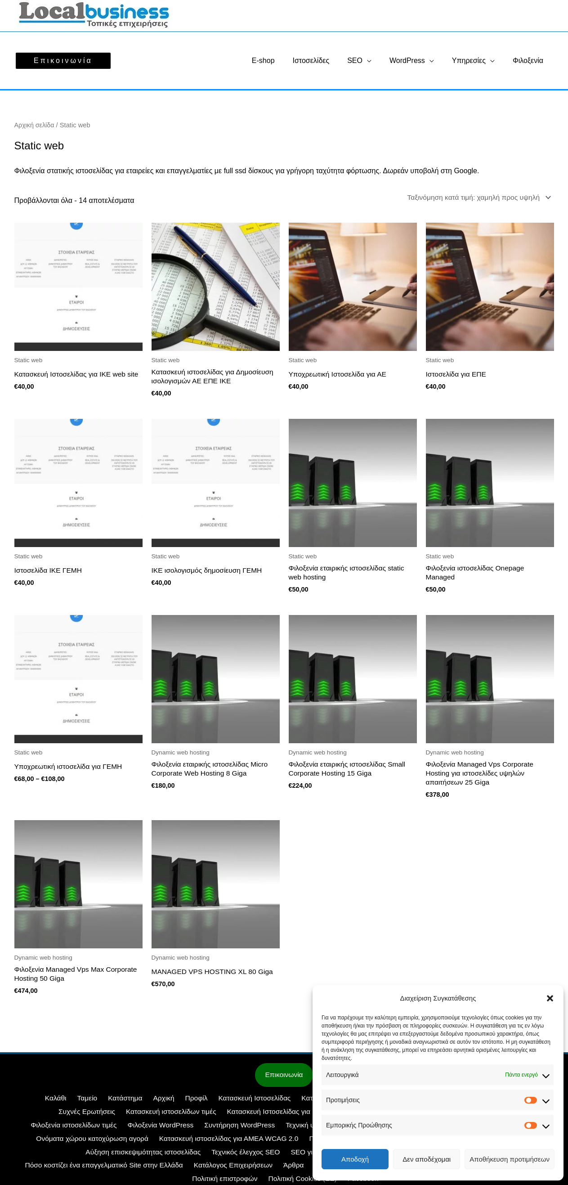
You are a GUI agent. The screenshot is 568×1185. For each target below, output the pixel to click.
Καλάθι (31, 1102)
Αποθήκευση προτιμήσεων (510, 1159)
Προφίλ (160, 1102)
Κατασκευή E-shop (291, 1102)
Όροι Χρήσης (229, 1169)
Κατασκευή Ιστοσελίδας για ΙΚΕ (192, 1116)
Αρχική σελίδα (35, 125)
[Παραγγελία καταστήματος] (475, 197)
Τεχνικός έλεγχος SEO (56, 1156)
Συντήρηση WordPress (132, 1129)
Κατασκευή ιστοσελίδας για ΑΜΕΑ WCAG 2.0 (104, 1142)
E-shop (283, 60)
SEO (367, 60)
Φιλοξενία (529, 60)
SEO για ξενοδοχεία (188, 1156)
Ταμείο (59, 1102)
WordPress (416, 60)
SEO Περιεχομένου (258, 1156)
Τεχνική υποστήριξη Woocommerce (232, 1129)
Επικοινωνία (284, 1079)
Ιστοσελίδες (327, 60)
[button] (550, 998)
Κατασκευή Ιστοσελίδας (216, 1102)
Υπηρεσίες (474, 60)
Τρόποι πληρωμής (287, 1169)
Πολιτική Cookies (174, 1169)
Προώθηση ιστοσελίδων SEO (230, 1142)
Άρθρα (74, 1169)
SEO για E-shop (124, 1156)
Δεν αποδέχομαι (427, 1159)
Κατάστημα (94, 1102)
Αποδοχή (355, 1159)
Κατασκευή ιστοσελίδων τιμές (88, 1116)
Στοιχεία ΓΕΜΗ (116, 1169)
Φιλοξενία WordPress (55, 1129)
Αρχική (131, 1102)
